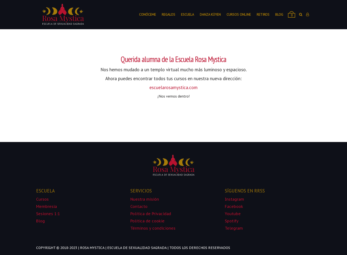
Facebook (234, 206)
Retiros (263, 14)
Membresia (46, 206)
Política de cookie (148, 221)
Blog (279, 14)
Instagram (234, 199)
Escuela (187, 14)
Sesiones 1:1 (48, 213)
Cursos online (239, 14)
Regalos (168, 14)
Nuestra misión (144, 199)
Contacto (138, 206)
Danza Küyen (210, 14)
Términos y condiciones (152, 228)
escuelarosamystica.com (173, 87)
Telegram (234, 228)
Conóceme (147, 14)
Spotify (232, 221)
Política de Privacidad (150, 213)
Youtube (233, 213)
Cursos (42, 199)
